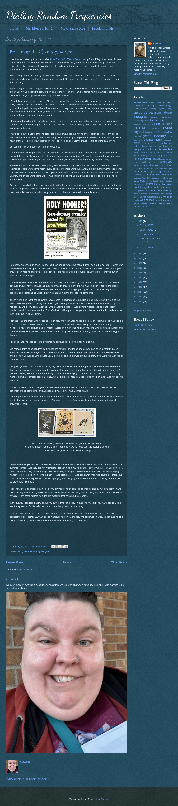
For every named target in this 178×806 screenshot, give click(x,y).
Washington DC (154, 197)
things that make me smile (156, 187)
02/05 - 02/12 (147, 230)
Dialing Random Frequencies (59, 15)
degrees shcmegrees (161, 117)
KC (135, 156)
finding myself (37, 551)
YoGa (145, 207)
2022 (140, 253)
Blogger (104, 799)
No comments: (39, 546)
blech (169, 102)
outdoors (168, 168)
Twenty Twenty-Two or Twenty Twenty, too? (27, 779)
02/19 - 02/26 (147, 225)
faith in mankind (150, 128)
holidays (137, 146)
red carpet (167, 172)
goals (47, 551)
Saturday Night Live (142, 178)
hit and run (153, 143)
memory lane (146, 159)
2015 (140, 287)
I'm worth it (165, 149)
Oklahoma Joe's (156, 165)
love (136, 158)
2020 (140, 263)
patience (138, 171)
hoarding (168, 143)
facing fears (23, 551)
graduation (167, 140)
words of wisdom (141, 203)
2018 (140, 272)
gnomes (148, 139)
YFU (140, 207)
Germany (137, 136)
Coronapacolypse (156, 109)
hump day (157, 146)
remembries (138, 175)
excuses (160, 123)
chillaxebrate (140, 108)
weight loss (147, 199)
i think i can (151, 149)
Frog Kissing (163, 132)
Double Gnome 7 (155, 120)
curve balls (147, 112)
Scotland (155, 178)
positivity (156, 171)
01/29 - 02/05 (147, 234)
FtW (170, 132)
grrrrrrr (137, 143)
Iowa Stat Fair (139, 153)
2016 (140, 282)
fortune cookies (151, 132)
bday (151, 102)
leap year (161, 156)
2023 (140, 221)
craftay (169, 109)
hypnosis (166, 146)
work (169, 203)
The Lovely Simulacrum (145, 329)
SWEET (149, 184)
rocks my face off (163, 174)
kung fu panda (149, 156)
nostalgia (143, 165)
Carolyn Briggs (164, 106)
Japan (156, 152)
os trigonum (140, 168)
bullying (151, 105)
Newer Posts (15, 562)
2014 (140, 292)
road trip (149, 174)
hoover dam (147, 146)
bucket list (139, 106)
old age (168, 165)
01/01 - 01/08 (147, 247)
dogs (142, 121)
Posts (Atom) (26, 569)
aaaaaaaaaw (140, 102)
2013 (140, 296)
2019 (140, 268)
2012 (140, 301)
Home (14, 28)
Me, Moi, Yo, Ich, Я (40, 28)
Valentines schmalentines (149, 194)
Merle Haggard (159, 159)
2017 (140, 277)
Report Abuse (142, 310)
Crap (136, 113)
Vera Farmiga (166, 194)
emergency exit (148, 124)
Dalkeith (160, 113)
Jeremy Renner (166, 153)
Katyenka (156, 43)
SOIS (142, 181)
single (163, 178)
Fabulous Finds (102, 28)
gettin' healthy (154, 136)
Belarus (160, 102)
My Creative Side (72, 28)
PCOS (147, 171)
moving (163, 162)
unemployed (139, 191)
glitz (140, 140)
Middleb (145, 162)
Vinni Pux (138, 197)
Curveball (12, 579)
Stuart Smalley (166, 181)
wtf (135, 206)
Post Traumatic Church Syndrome (41, 51)
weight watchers (163, 200)
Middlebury (154, 162)
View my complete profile (146, 74)
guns (144, 143)
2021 (140, 258)
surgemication (139, 184)
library (169, 155)
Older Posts (119, 562)
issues (149, 152)
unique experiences (156, 190)
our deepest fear (155, 168)
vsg (144, 197)
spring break (152, 181)
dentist (136, 121)
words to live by (158, 203)
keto (140, 156)
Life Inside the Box (143, 325)
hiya (161, 143)
